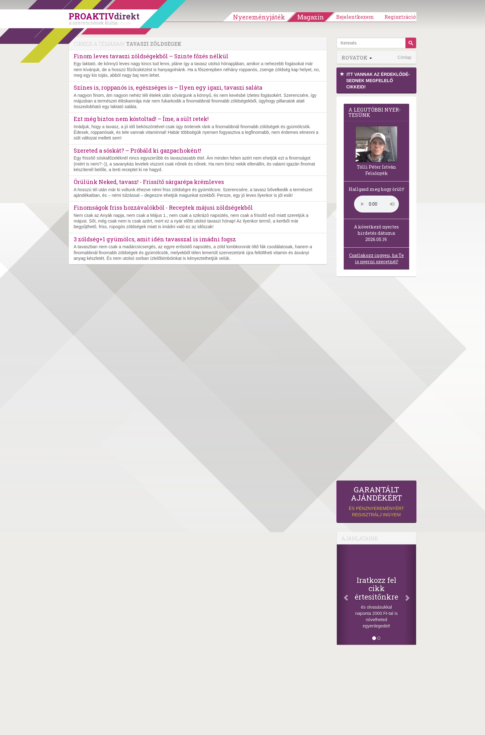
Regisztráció (400, 16)
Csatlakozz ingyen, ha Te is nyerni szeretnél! (376, 258)
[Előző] (343, 594)
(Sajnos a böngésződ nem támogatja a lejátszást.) (376, 204)
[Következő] (410, 594)
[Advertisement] (376, 380)
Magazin (310, 17)
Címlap (404, 57)
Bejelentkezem (355, 16)
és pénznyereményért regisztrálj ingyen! (376, 501)
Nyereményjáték (259, 17)
